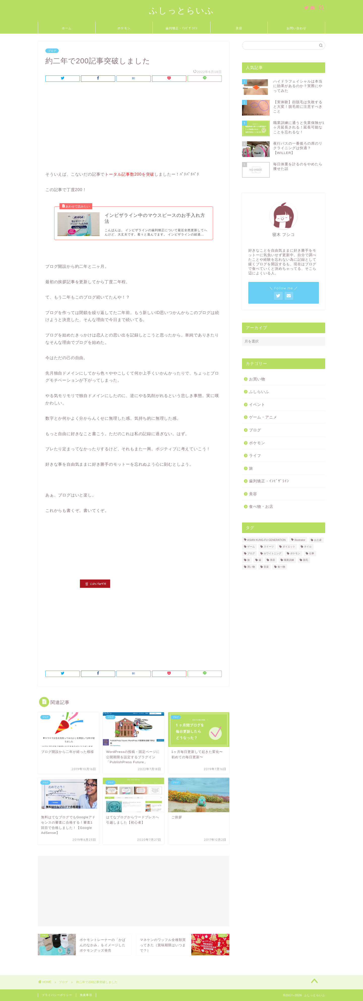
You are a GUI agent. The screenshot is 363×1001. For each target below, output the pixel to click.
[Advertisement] (133, 128)
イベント (257, 404)
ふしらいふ (259, 391)
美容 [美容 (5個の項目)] (272, 560)
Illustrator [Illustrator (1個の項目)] (299, 540)
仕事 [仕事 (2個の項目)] (311, 553)
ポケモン (124, 28)
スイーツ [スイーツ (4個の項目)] (269, 546)
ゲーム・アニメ (263, 417)
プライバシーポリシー (57, 994)
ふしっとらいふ (181, 10)
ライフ (255, 455)
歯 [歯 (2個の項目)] (260, 560)
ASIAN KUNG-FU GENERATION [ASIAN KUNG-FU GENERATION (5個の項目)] (266, 540)
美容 (239, 28)
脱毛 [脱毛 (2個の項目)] (305, 560)
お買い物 (257, 379)
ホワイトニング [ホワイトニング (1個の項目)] (272, 553)
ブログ (52, 50)
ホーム (67, 28)
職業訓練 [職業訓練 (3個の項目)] (289, 560)
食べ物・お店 (261, 506)
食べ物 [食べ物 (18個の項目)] (281, 566)
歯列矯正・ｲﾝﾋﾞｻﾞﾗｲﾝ (181, 28)
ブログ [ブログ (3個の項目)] (251, 553)
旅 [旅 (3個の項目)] (248, 560)
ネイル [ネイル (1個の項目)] (308, 546)
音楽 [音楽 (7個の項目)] (266, 566)
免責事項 (86, 994)
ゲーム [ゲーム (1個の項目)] (251, 546)
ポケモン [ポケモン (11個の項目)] (295, 553)
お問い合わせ (296, 28)
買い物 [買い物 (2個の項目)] (251, 566)
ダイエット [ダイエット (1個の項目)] (289, 546)
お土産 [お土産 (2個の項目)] (318, 540)
